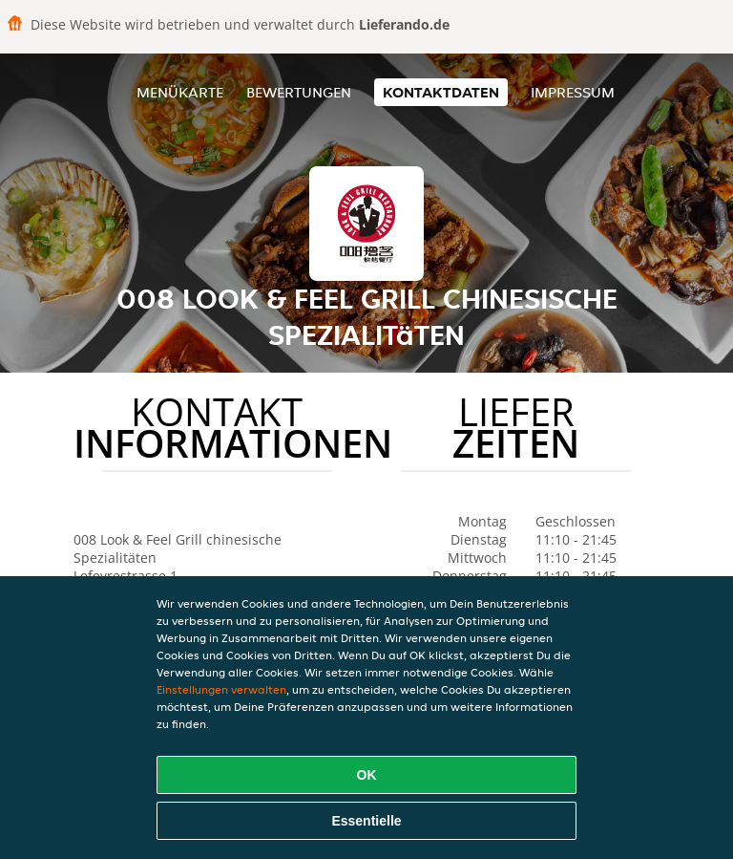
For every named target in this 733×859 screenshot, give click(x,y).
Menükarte (179, 92)
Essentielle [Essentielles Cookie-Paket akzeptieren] (366, 820)
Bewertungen (298, 92)
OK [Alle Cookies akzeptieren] (367, 775)
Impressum (573, 92)
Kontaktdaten (441, 92)
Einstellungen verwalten (221, 689)
